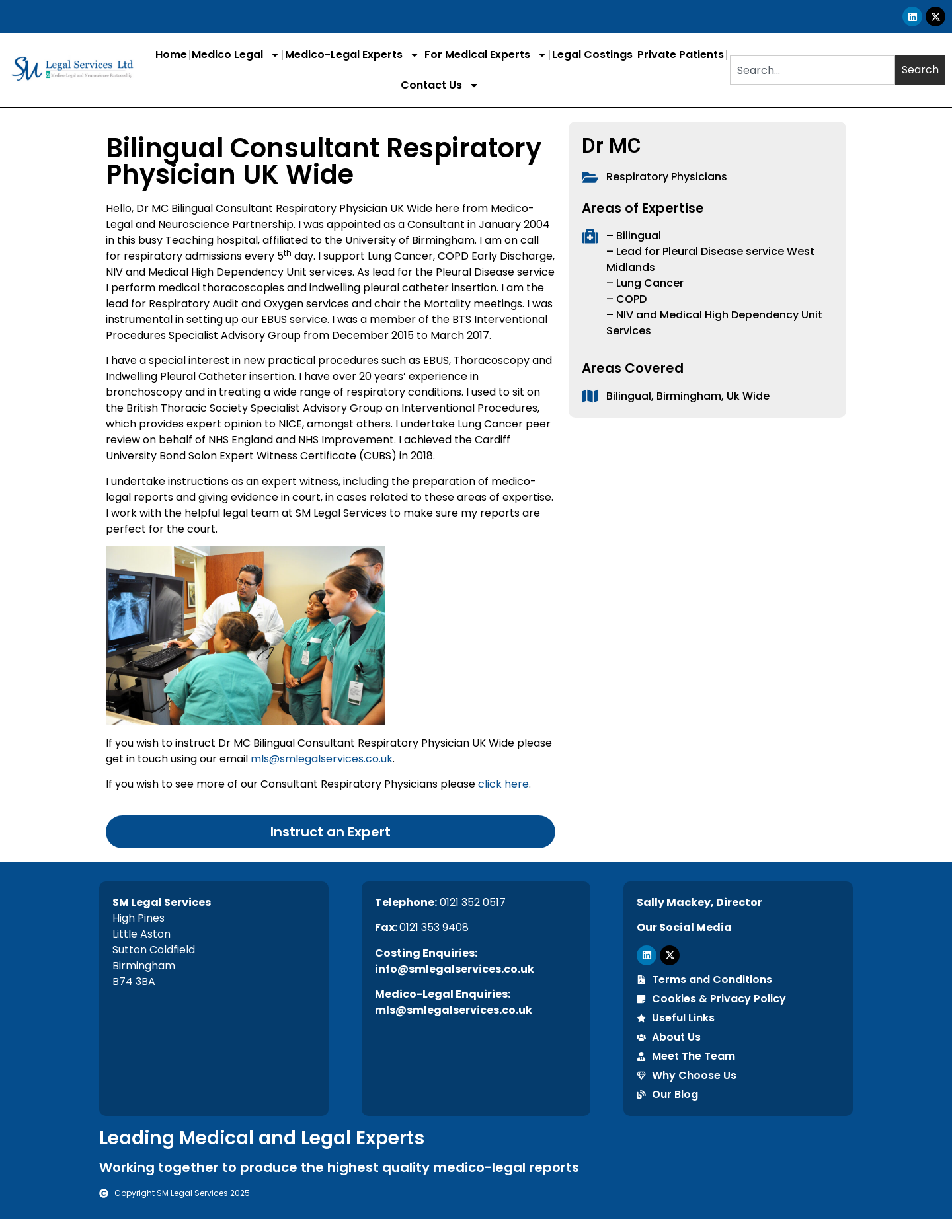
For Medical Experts (485, 55)
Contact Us (440, 85)
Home (171, 54)
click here (503, 784)
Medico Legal (236, 55)
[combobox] (812, 70)
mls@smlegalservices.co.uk (322, 758)
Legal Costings (592, 54)
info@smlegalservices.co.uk (454, 969)
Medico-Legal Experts (352, 55)
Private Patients (680, 54)
